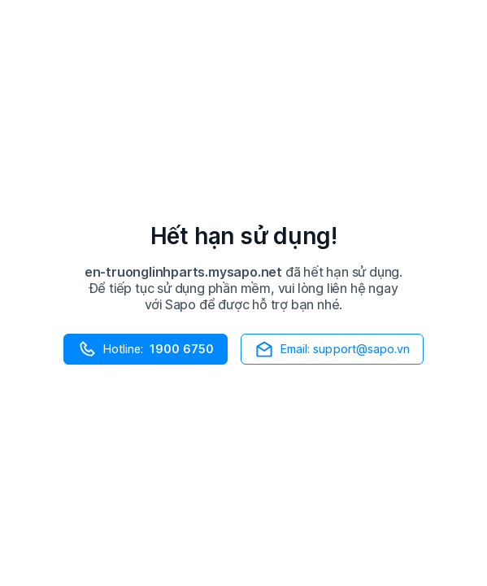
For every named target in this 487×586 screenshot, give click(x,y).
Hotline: (145, 349)
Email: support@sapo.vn (332, 349)
